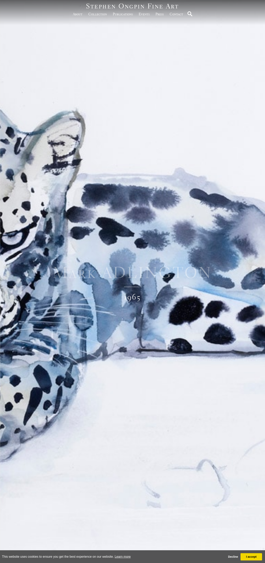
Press (160, 14)
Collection (97, 14)
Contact (176, 14)
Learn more (123, 556)
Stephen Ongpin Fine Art (132, 6)
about (77, 14)
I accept (251, 556)
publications (123, 14)
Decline (233, 556)
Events (144, 14)
